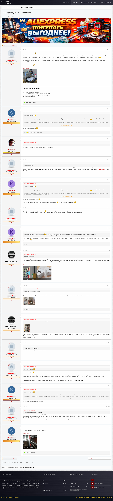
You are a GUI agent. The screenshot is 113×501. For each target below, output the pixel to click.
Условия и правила (80, 497)
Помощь (103, 497)
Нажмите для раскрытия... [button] (66, 125)
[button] (70, 2)
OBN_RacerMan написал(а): (30, 288)
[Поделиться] (107, 49)
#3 (109, 138)
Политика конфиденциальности (93, 497)
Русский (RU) (16, 497)
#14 (109, 406)
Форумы (75, 2)
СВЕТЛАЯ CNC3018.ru (6, 497)
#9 (109, 285)
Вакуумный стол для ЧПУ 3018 (32, 92)
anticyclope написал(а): (29, 112)
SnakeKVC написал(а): (29, 410)
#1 (109, 49)
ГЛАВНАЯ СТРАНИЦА (98, 487)
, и (31, 102)
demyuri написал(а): (28, 163)
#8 (109, 250)
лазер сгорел (102, 169)
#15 (109, 426)
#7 (109, 228)
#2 (109, 109)
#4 (109, 159)
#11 (109, 342)
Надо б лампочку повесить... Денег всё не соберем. (37, 95)
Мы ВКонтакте (96, 480)
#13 (109, 385)
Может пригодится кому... (31, 96)
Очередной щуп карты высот (32, 90)
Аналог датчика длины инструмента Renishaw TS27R (37, 93)
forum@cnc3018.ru (97, 483)
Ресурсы (94, 2)
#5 (109, 179)
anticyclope (5, 16)
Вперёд (13, 45)
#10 (109, 315)
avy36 (64, 490)
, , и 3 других (35, 132)
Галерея (85, 2)
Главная (108, 497)
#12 (109, 362)
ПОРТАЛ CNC (65, 2)
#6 (109, 207)
